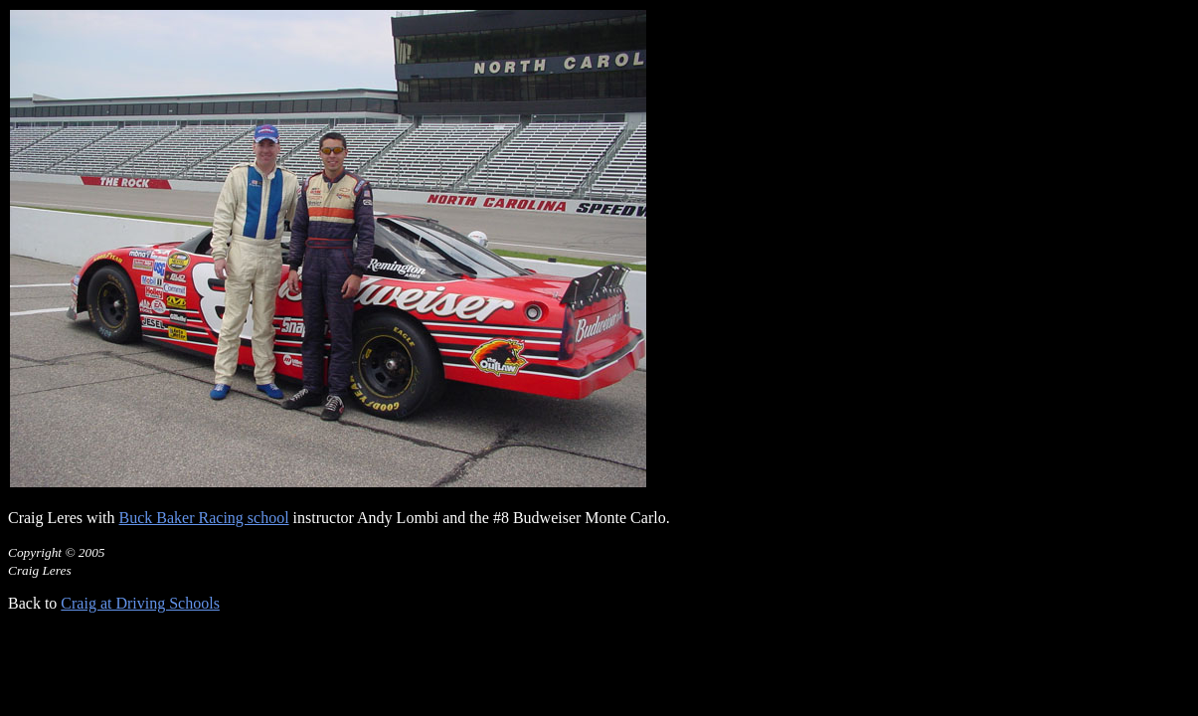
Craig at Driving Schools (140, 603)
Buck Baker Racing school (204, 517)
